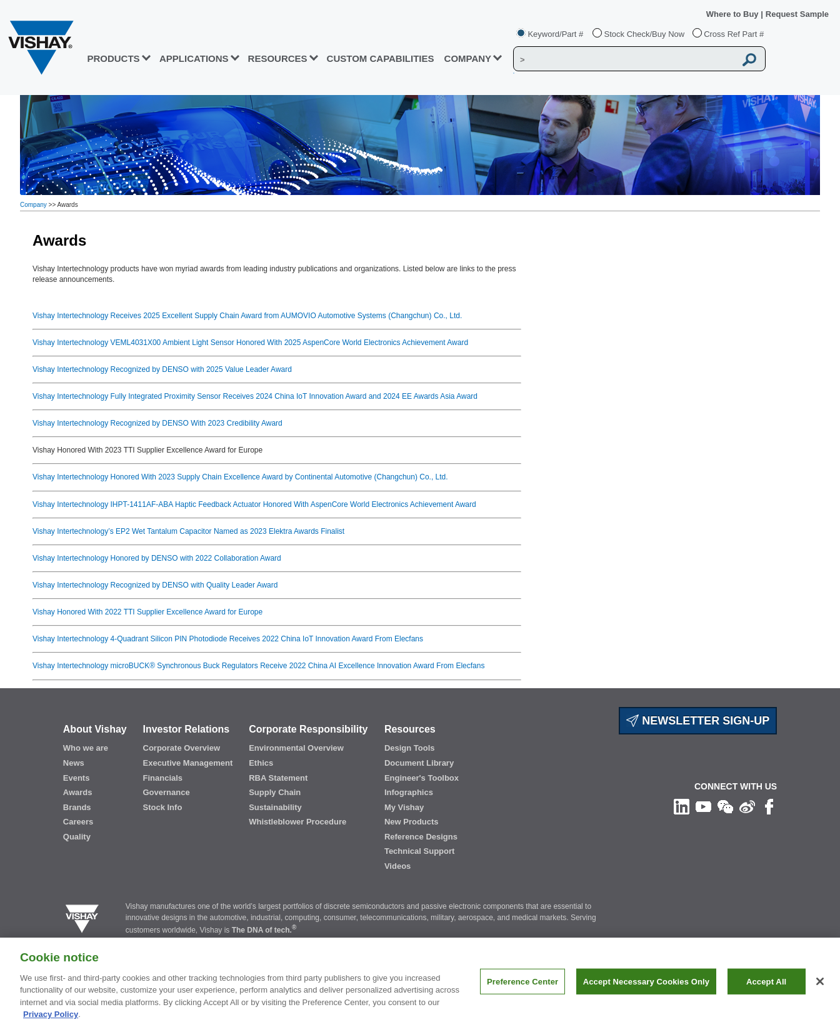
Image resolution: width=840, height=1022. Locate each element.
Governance (166, 792)
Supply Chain (275, 792)
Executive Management (188, 763)
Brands (77, 807)
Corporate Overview (182, 748)
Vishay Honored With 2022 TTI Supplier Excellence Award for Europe (147, 612)
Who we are (85, 748)
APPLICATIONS (194, 58)
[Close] (820, 989)
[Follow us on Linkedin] (681, 806)
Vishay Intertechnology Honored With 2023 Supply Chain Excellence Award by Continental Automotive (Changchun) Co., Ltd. (240, 477)
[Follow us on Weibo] (747, 806)
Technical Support (419, 851)
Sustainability (275, 807)
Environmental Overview (296, 748)
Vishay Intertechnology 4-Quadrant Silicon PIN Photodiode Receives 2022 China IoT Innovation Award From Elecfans (227, 638)
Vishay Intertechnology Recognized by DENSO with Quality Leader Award (155, 585)
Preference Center (522, 989)
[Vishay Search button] (749, 59)
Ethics (261, 763)
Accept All (766, 989)
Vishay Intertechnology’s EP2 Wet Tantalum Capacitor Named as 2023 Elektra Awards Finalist (188, 531)
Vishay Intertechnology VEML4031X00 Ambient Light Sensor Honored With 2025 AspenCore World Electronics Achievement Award (250, 342)
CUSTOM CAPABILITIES (380, 58)
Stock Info (162, 807)
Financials (163, 778)
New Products (411, 821)
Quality (77, 836)
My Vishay (404, 807)
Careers (78, 821)
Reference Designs (421, 836)
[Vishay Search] (624, 59)
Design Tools (409, 748)
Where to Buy (733, 14)
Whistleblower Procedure (297, 821)
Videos (397, 866)
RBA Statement (278, 778)
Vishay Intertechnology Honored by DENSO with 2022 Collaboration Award (156, 558)
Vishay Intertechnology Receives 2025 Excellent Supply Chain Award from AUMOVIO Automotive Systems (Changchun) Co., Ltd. (247, 315)
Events (76, 778)
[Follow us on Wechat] (725, 806)
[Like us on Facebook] (769, 806)
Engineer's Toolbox (421, 778)
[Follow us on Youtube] (703, 806)
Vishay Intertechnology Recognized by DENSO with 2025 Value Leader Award (162, 369)
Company (468, 58)
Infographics (408, 792)
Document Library (419, 763)
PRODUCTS (113, 58)
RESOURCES (278, 58)
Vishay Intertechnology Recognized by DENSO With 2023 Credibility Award (157, 423)
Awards (77, 792)
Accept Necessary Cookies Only (646, 989)
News (73, 763)
